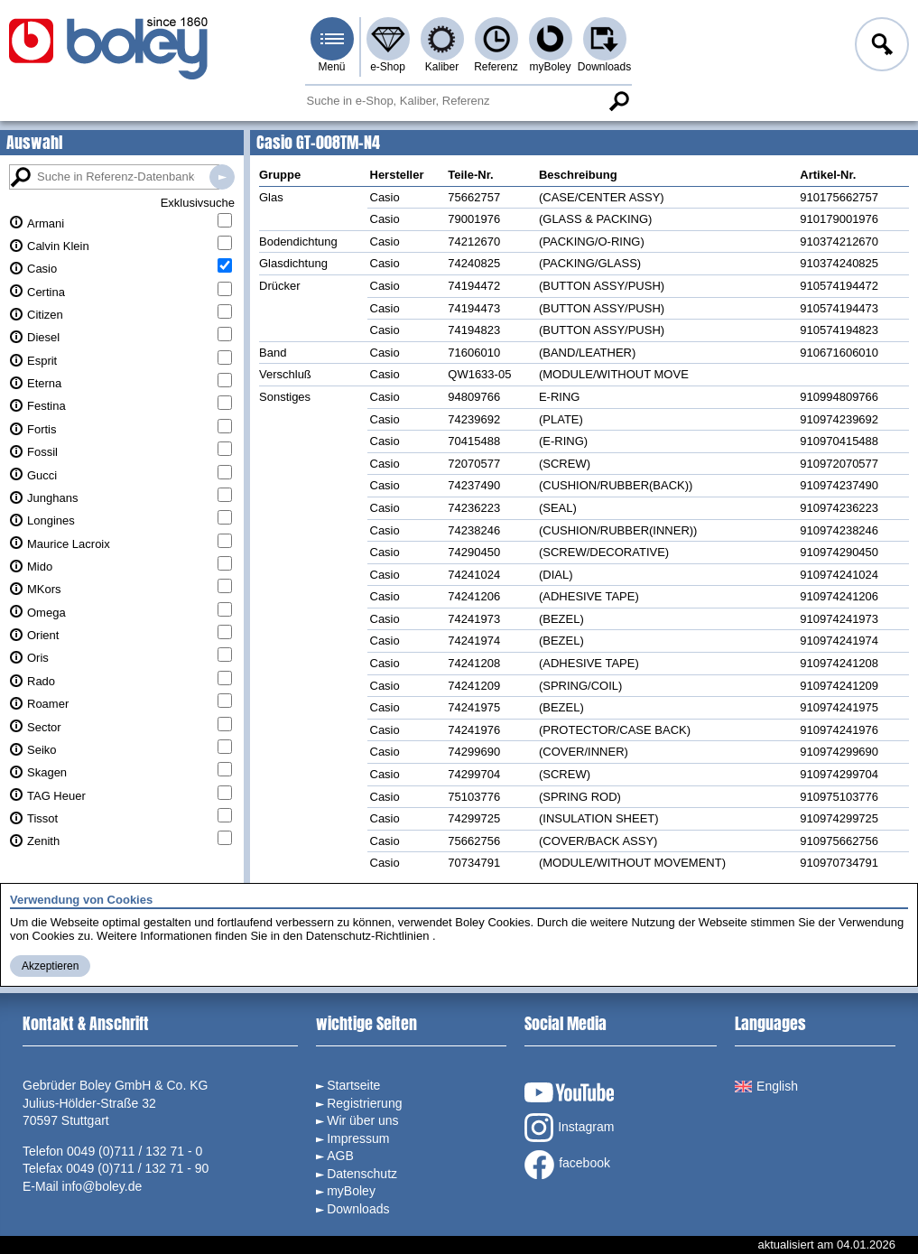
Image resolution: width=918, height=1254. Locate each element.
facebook (567, 1164)
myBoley (549, 66)
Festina (46, 406)
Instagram (569, 1127)
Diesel (43, 337)
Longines (51, 520)
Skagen (47, 772)
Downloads (604, 66)
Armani (45, 223)
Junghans (52, 498)
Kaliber (442, 66)
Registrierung (364, 1103)
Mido (39, 566)
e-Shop (387, 66)
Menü (331, 66)
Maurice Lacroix (68, 544)
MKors (44, 589)
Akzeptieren (50, 966)
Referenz (496, 66)
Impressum (358, 1138)
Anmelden (880, 47)
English (766, 1086)
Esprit (42, 360)
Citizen (45, 314)
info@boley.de (102, 1186)
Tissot (42, 818)
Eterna (44, 383)
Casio (42, 268)
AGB (340, 1155)
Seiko (42, 750)
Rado (41, 681)
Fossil (42, 452)
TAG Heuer (56, 796)
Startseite (353, 1085)
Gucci (42, 475)
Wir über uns (362, 1120)
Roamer (48, 704)
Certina (46, 292)
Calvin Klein (58, 246)
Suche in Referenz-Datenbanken (222, 177)
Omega (46, 612)
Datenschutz (362, 1173)
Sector (44, 727)
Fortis (42, 429)
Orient (43, 635)
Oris (38, 657)
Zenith (43, 841)
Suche (619, 101)
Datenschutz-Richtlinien (368, 936)
